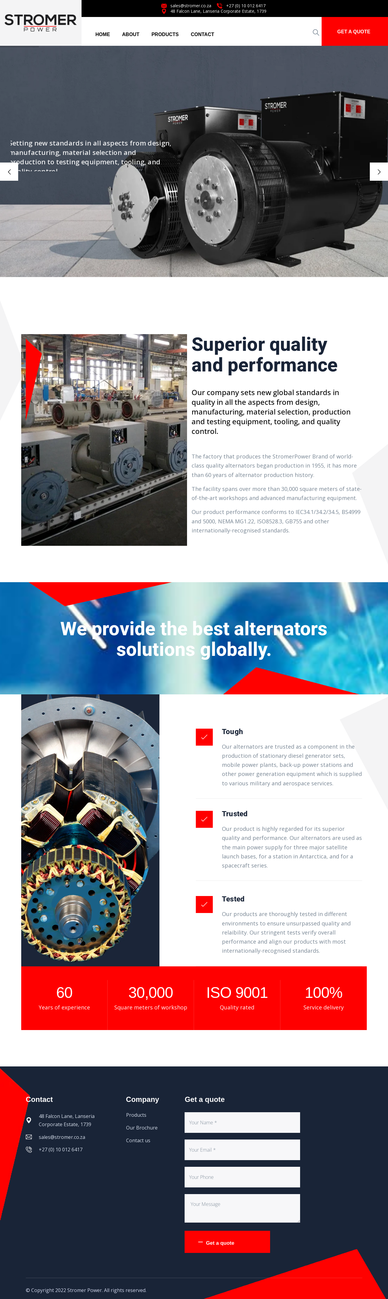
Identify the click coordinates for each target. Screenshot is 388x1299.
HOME (102, 34)
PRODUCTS (165, 34)
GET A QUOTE (353, 31)
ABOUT (130, 34)
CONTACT (202, 34)
